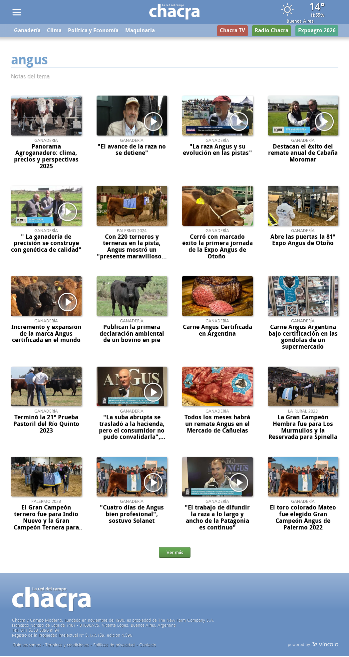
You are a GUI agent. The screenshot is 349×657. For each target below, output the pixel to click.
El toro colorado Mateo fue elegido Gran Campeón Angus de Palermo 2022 (303, 518)
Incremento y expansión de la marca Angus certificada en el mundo (46, 334)
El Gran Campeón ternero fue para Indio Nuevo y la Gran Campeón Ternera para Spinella (46, 522)
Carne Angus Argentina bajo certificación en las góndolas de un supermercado (303, 337)
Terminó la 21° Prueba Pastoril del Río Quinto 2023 (46, 425)
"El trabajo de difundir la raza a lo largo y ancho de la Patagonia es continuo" (217, 518)
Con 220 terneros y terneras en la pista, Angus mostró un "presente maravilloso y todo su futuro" (132, 251)
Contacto (147, 645)
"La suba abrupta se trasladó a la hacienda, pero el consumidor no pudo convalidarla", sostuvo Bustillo (132, 432)
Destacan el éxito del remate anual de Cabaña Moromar (303, 154)
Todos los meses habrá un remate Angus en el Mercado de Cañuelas (217, 425)
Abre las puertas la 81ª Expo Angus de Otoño (302, 241)
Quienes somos (27, 645)
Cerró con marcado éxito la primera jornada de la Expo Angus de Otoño (217, 247)
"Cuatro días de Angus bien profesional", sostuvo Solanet (132, 515)
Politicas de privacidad (114, 645)
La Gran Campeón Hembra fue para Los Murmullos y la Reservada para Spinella (302, 428)
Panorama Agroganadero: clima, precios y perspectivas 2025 (46, 157)
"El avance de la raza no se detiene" (132, 151)
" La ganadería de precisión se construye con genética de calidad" (46, 244)
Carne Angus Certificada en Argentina (217, 331)
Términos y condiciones (67, 645)
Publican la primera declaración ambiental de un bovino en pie (132, 334)
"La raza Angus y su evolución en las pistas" (217, 151)
